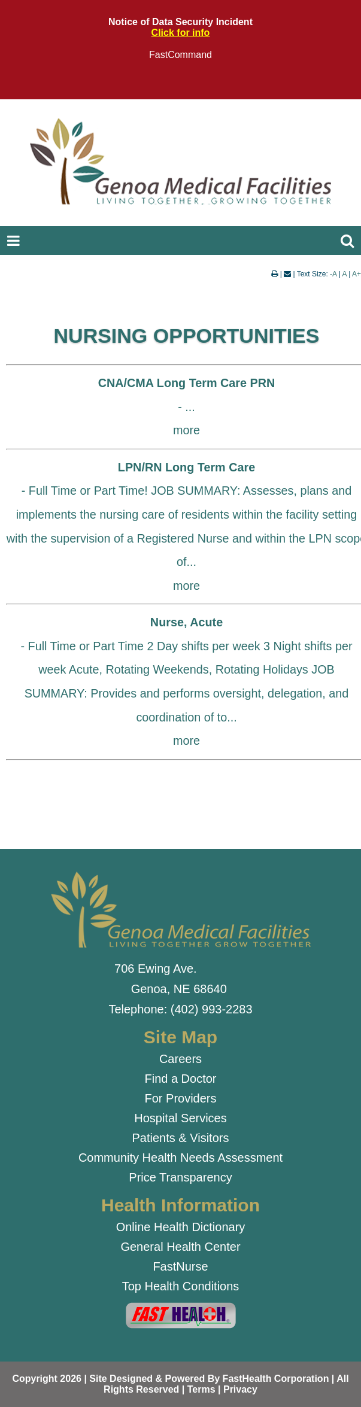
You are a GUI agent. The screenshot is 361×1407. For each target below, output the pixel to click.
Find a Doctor (180, 1078)
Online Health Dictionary (180, 1227)
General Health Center (180, 1246)
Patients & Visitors (180, 1137)
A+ (356, 274)
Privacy (240, 1389)
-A (333, 274)
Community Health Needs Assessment (180, 1157)
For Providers (180, 1098)
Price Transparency (180, 1177)
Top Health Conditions (180, 1286)
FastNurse (180, 1266)
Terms (201, 1389)
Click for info (180, 33)
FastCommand (180, 55)
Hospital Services (180, 1118)
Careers (180, 1058)
